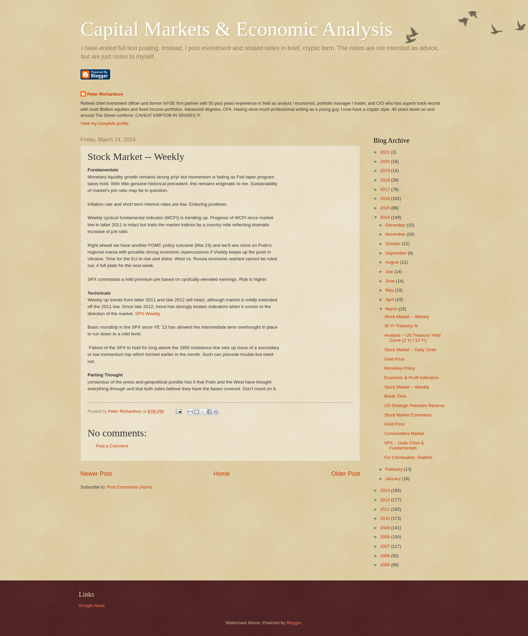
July (389, 271)
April (390, 299)
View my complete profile (104, 123)
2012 (385, 499)
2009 (385, 527)
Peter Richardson (105, 94)
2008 (385, 536)
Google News (92, 605)
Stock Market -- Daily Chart (410, 349)
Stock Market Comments (408, 414)
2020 (385, 161)
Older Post (345, 473)
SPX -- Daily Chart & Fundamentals (404, 445)
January (393, 478)
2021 (385, 152)
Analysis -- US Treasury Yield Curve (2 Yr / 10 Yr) (412, 338)
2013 (385, 490)
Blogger (294, 622)
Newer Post (96, 473)
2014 (385, 217)
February (394, 469)
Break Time (395, 396)
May (390, 290)
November (395, 234)
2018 (385, 179)
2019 (385, 170)
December (395, 225)
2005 (385, 564)
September (396, 253)
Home (221, 473)
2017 (385, 189)
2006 (385, 555)
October (393, 243)
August (392, 262)
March (391, 308)
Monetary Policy (399, 368)
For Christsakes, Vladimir (408, 457)
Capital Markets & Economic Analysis (236, 29)
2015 (385, 207)
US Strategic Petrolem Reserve (414, 405)
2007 (385, 546)
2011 (385, 509)
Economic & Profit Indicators (411, 377)
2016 (385, 198)
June (390, 280)
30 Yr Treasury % (401, 325)
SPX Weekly (147, 313)
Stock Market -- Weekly (406, 316)
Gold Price (394, 359)
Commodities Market (404, 433)
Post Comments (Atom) (129, 487)
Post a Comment (112, 445)
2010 (385, 518)
